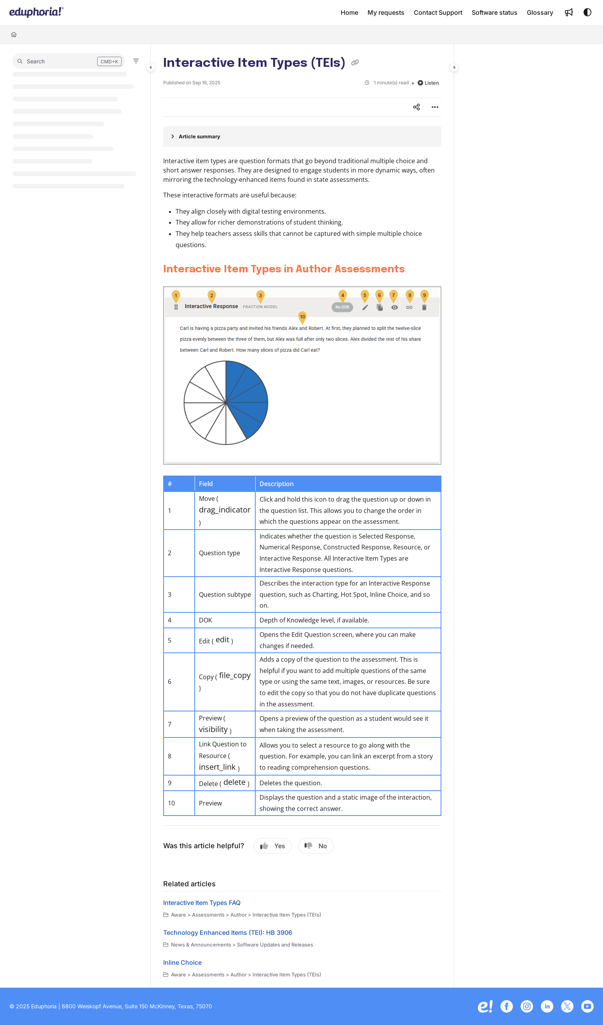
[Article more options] (435, 107)
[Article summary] (302, 136)
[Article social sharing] (416, 107)
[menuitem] (349, 12)
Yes (272, 846)
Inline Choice (182, 962)
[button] (36, 12)
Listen (428, 83)
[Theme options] (587, 12)
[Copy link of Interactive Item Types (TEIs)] (355, 64)
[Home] (14, 34)
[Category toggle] (150, 67)
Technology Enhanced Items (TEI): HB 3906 (227, 932)
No (316, 846)
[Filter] (136, 61)
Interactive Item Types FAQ (202, 902)
